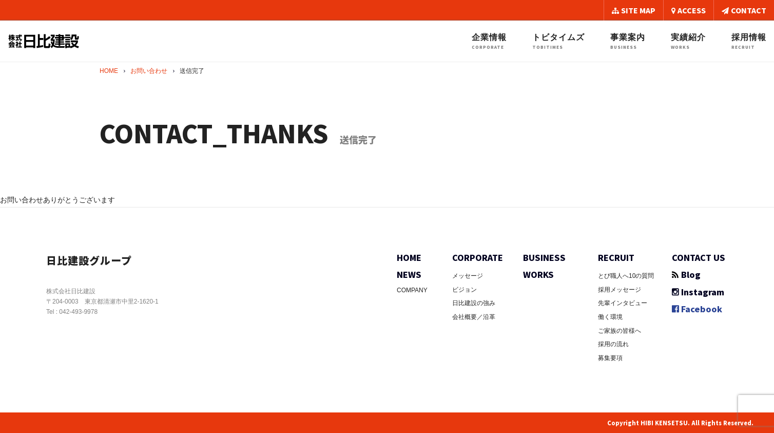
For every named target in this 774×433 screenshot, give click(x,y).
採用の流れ (613, 344)
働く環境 (610, 317)
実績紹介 (688, 41)
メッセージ (467, 275)
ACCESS (688, 10)
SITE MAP (633, 10)
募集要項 (610, 358)
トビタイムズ (558, 41)
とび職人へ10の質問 (626, 275)
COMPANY (412, 290)
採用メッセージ (619, 289)
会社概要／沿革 (473, 317)
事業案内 (627, 41)
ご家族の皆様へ (619, 330)
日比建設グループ (93, 259)
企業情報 (489, 41)
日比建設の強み (473, 303)
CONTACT (744, 10)
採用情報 (748, 41)
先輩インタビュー (622, 303)
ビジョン (464, 289)
